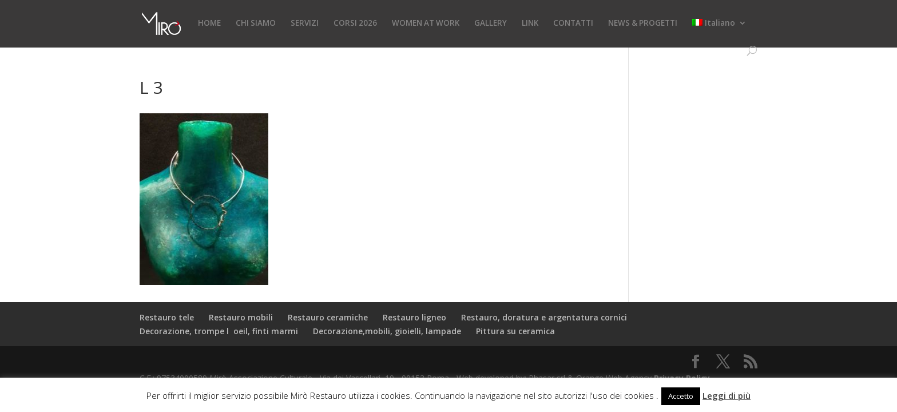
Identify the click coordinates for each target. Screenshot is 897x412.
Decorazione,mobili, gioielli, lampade (387, 331)
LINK (530, 23)
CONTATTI (573, 23)
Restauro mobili (241, 317)
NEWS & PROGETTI (642, 23)
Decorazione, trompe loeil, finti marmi (219, 331)
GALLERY (490, 23)
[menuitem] (719, 32)
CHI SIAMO (256, 23)
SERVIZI (305, 23)
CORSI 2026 (355, 23)
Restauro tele (167, 317)
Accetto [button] (680, 396)
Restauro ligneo (414, 317)
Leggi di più (726, 395)
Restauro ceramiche (328, 317)
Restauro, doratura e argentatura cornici (544, 317)
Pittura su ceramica (515, 331)
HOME (209, 23)
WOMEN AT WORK (425, 23)
